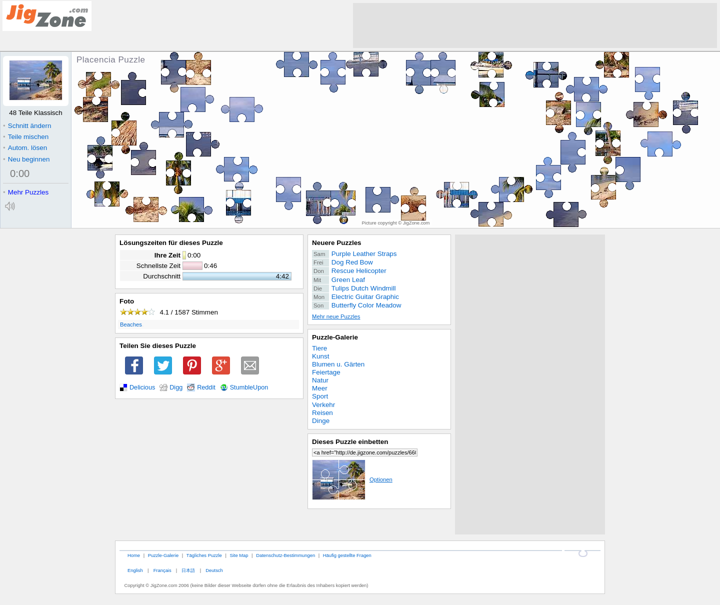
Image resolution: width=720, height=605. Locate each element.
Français (163, 570)
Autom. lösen (25, 148)
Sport (320, 396)
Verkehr (323, 404)
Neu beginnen (26, 159)
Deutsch (214, 570)
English (135, 570)
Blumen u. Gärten (338, 364)
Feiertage (326, 372)
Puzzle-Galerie (335, 337)
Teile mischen (25, 136)
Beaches (131, 325)
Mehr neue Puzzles (336, 317)
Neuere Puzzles (337, 242)
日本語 (188, 570)
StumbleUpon (249, 387)
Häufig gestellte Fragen (347, 555)
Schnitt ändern (27, 126)
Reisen (322, 412)
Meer (320, 388)
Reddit (206, 387)
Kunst (320, 356)
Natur (320, 380)
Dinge (321, 420)
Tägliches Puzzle (204, 555)
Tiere (319, 348)
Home (134, 555)
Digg (176, 387)
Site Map (239, 555)
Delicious (142, 387)
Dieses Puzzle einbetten (350, 442)
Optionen (352, 479)
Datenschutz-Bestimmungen (285, 555)
